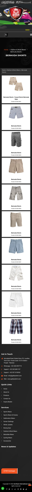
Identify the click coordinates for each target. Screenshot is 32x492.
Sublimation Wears (9, 418)
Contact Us (6, 398)
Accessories (7, 441)
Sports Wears (7, 412)
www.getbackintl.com (14, 379)
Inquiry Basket (7, 402)
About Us (6, 392)
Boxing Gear (7, 428)
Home (4, 70)
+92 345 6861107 (15, 369)
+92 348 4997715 (16, 366)
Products (6, 395)
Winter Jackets (8, 425)
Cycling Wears (7, 438)
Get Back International (20, 484)
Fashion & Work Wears (13, 70)
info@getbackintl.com (15, 376)
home (6, 50)
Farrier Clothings (8, 421)
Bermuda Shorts (16, 126)
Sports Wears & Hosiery (10, 415)
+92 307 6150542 (15, 372)
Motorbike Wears (8, 434)
